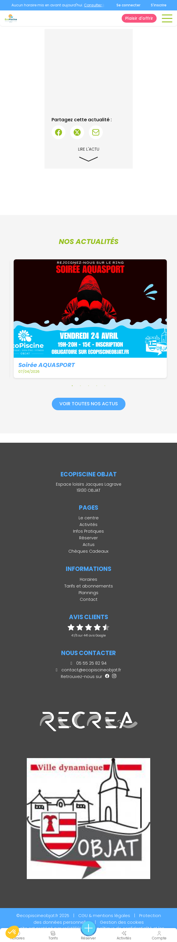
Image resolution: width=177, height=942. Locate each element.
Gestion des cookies (122, 922)
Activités (88, 524)
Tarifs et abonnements (88, 586)
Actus (89, 544)
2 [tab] (80, 385)
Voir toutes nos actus (88, 403)
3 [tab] (88, 385)
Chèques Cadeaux (88, 551)
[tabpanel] (90, 318)
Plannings (88, 593)
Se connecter (128, 5)
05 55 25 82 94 (88, 663)
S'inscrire (159, 5)
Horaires (88, 579)
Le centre (89, 518)
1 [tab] (72, 385)
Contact (89, 599)
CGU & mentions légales (104, 916)
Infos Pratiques (88, 531)
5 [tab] (105, 385)
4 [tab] (97, 385)
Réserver (88, 538)
